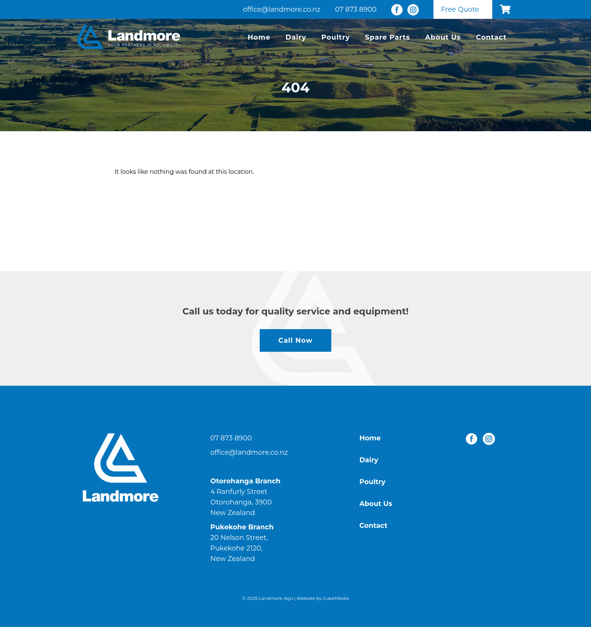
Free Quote (460, 9)
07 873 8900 (356, 9)
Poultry (336, 37)
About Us (443, 37)
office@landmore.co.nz (282, 9)
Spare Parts (387, 37)
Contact (491, 37)
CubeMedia (336, 598)
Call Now (296, 340)
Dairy (296, 37)
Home (259, 37)
